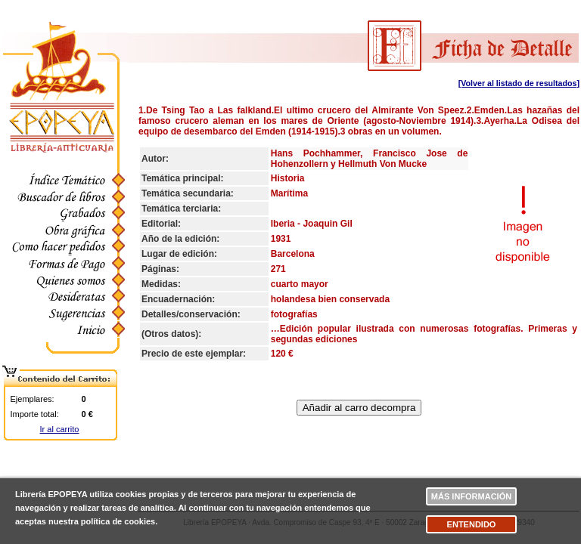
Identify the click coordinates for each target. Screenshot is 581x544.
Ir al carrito (59, 429)
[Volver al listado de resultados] (518, 83)
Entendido (471, 524)
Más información (471, 496)
